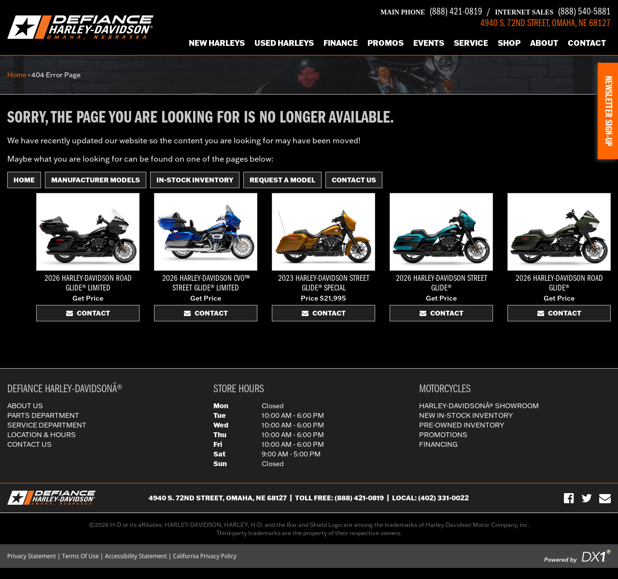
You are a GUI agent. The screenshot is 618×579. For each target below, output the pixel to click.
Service (471, 43)
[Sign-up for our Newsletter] (605, 498)
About (544, 43)
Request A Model (282, 180)
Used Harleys (284, 43)
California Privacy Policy (205, 556)
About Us (25, 405)
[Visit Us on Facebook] (569, 498)
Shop (509, 43)
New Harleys (217, 43)
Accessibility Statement (136, 556)
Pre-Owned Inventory (461, 425)
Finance (340, 43)
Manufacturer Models (95, 180)
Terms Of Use (80, 556)
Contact (587, 43)
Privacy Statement (31, 556)
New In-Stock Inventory (466, 415)
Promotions (443, 434)
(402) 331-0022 (443, 498)
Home (17, 74)
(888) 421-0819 (431, 12)
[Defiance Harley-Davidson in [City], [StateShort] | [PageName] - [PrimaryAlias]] (80, 26)
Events (428, 43)
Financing (438, 444)
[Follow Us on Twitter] (586, 498)
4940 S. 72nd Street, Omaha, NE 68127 (218, 498)
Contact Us (354, 180)
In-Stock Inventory (194, 180)
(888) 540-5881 (553, 12)
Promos (385, 43)
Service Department (46, 425)
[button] (608, 111)
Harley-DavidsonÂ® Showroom (479, 405)
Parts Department (43, 415)
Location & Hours (41, 434)
